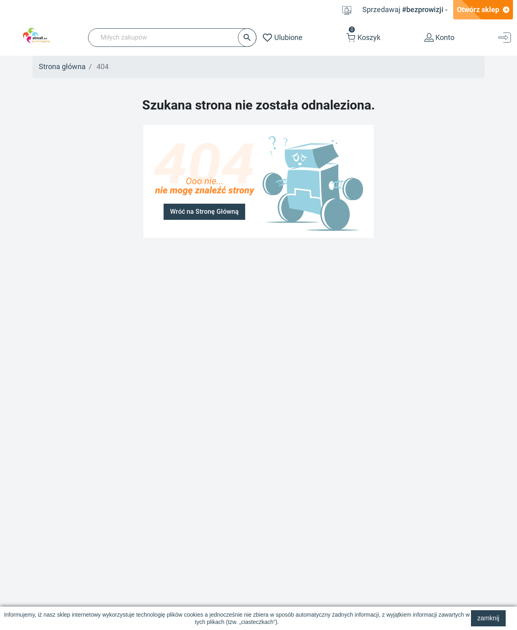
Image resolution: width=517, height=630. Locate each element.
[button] (363, 38)
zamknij (488, 618)
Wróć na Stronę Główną (204, 212)
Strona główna (62, 67)
